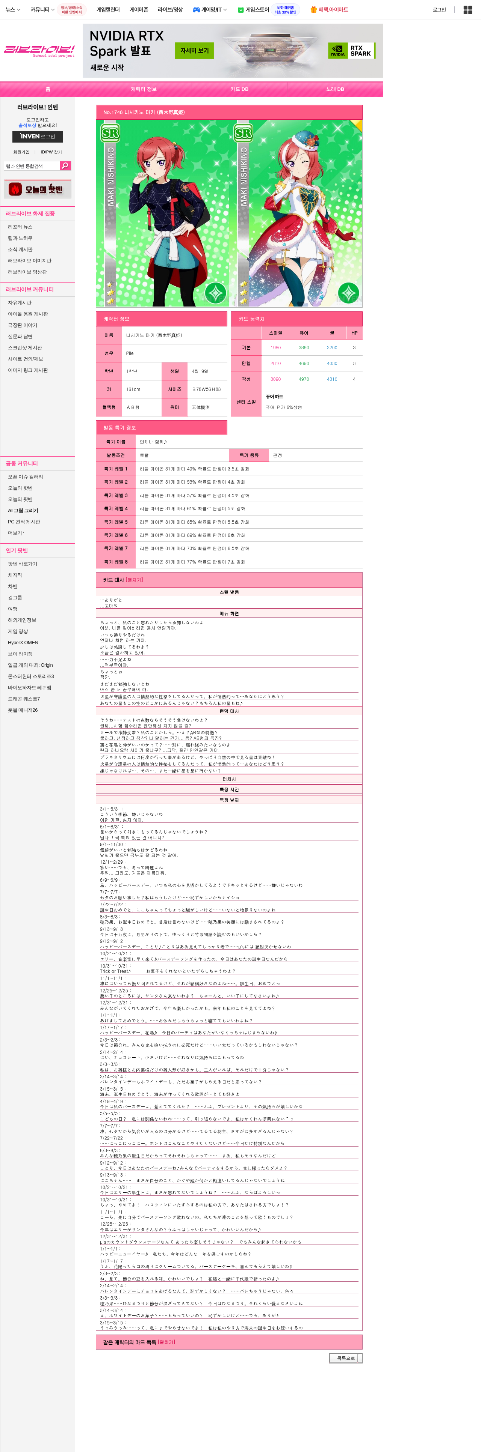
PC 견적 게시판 (24, 521)
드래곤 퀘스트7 (24, 698)
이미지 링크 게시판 (28, 370)
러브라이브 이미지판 (29, 260)
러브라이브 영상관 (27, 271)
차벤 (12, 586)
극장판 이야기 (22, 325)
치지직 (15, 575)
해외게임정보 (22, 620)
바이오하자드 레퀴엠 (29, 687)
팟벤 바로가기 (22, 563)
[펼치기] (134, 579)
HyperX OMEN (23, 642)
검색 (65, 165)
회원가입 (21, 152)
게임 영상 (18, 631)
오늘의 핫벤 (20, 488)
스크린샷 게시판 (25, 347)
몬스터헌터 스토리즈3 (31, 676)
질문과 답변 (20, 336)
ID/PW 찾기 (51, 152)
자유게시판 (20, 302)
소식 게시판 (20, 249)
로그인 (439, 10)
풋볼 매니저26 (23, 710)
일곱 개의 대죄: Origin (30, 665)
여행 (12, 608)
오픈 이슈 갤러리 (25, 476)
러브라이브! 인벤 (37, 107)
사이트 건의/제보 (25, 358)
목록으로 (346, 1358)
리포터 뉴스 (20, 226)
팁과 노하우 (20, 238)
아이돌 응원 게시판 (28, 313)
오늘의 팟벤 (20, 499)
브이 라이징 (20, 653)
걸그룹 (15, 597)
